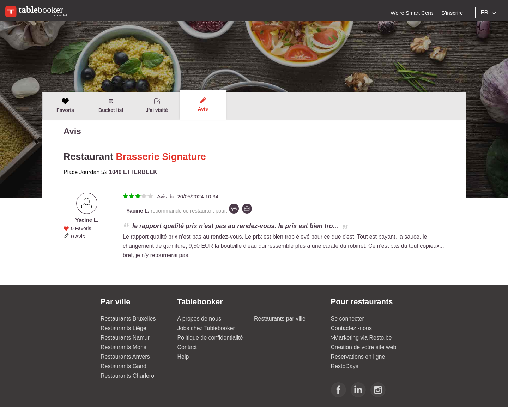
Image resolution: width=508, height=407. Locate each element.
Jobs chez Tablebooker (206, 328)
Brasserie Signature (161, 156)
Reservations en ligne (358, 357)
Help (183, 357)
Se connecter (347, 319)
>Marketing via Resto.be (361, 338)
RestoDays (344, 366)
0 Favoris (81, 228)
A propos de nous (199, 319)
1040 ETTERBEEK (133, 172)
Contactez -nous (351, 328)
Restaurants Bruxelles (128, 319)
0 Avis (78, 236)
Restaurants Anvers (125, 357)
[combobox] (490, 13)
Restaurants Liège (123, 328)
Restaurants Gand (123, 366)
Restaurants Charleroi (128, 376)
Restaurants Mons (123, 347)
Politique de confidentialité (210, 338)
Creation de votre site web (364, 347)
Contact (187, 347)
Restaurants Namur (125, 338)
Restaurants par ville (280, 319)
